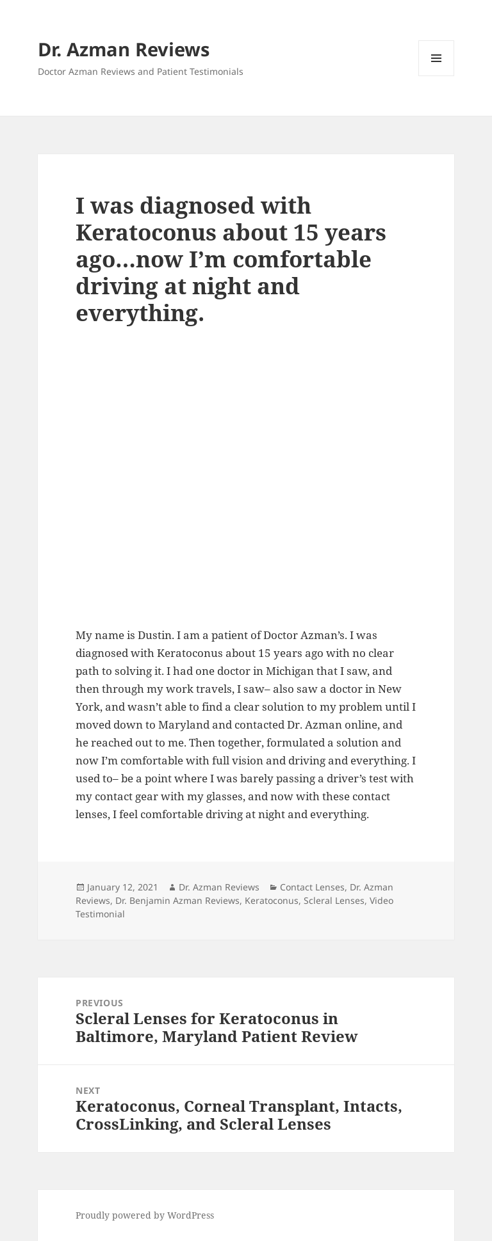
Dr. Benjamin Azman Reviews (177, 900)
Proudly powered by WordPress (145, 1215)
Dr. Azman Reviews (123, 48)
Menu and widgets (436, 75)
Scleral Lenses (334, 900)
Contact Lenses (312, 887)
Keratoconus (272, 900)
